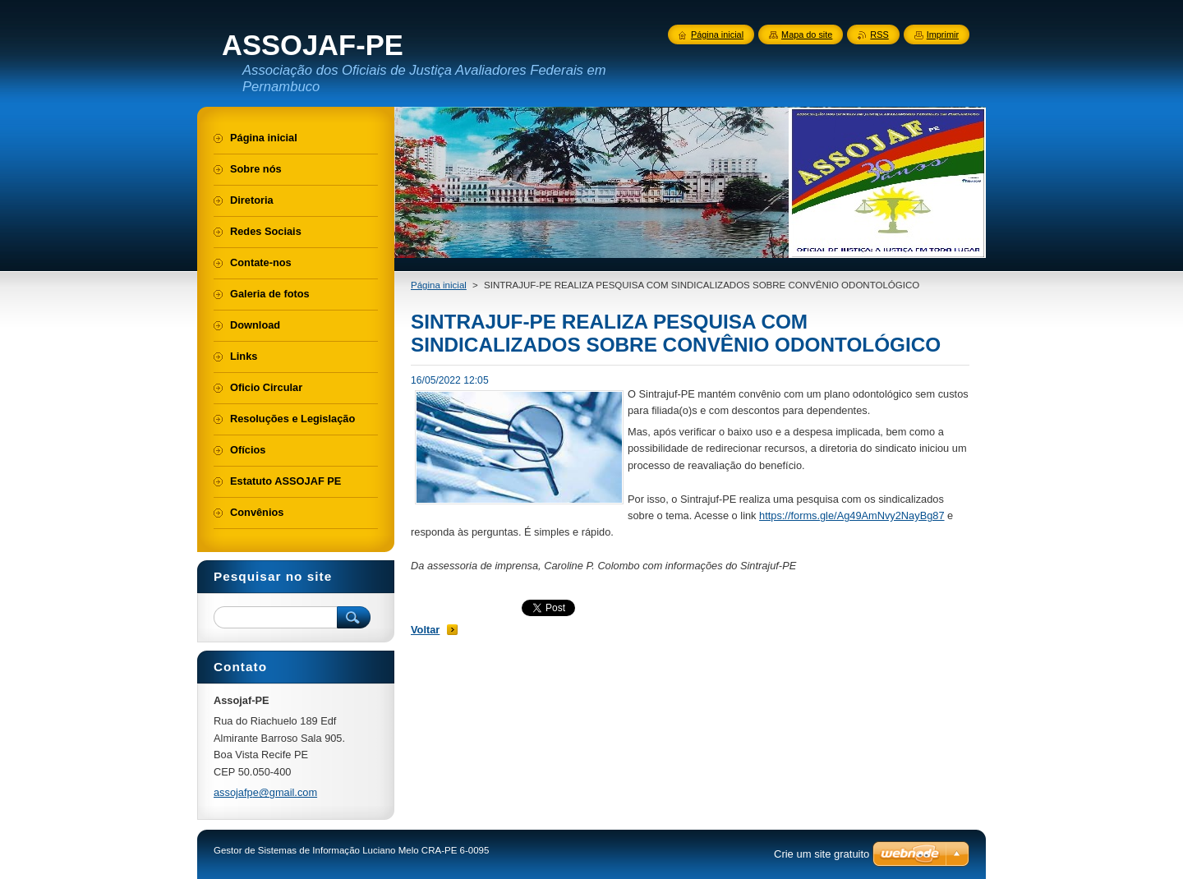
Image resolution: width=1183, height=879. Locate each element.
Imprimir (943, 34)
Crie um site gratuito (821, 854)
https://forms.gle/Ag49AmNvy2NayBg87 (851, 515)
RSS (879, 34)
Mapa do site (806, 34)
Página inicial (439, 285)
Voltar (425, 630)
